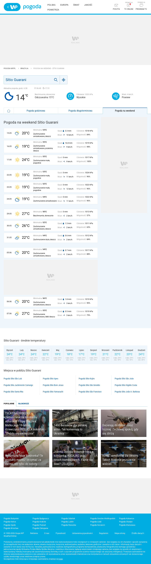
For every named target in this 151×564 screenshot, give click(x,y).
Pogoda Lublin (67, 522)
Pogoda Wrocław (11, 528)
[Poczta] (116, 7)
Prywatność (61, 533)
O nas (46, 533)
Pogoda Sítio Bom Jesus (53, 385)
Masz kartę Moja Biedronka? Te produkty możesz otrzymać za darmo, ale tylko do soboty (24, 460)
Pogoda (32, 7)
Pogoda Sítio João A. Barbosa (127, 391)
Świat (76, 5)
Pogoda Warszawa (127, 525)
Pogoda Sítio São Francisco (90, 391)
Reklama (34, 533)
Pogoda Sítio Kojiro (87, 378)
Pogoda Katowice (126, 518)
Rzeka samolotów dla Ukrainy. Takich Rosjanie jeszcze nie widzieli (120, 460)
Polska (51, 5)
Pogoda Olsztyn (125, 522)
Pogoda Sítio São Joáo (124, 378)
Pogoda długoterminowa (80, 110)
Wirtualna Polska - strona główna (12, 7)
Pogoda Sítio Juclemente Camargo (18, 385)
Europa (64, 5)
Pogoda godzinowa (36, 110)
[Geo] (63, 79)
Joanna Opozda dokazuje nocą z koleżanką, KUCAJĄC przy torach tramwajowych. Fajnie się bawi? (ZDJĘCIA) (73, 458)
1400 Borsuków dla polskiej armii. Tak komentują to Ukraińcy (70, 429)
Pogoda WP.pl (10, 68)
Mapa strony (120, 533)
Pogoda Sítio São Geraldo (89, 385)
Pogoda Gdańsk (68, 518)
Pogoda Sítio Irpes (50, 378)
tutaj (61, 559)
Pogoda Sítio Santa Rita (13, 391)
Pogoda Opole (10, 525)
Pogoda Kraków (39, 522)
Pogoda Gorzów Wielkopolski (102, 518)
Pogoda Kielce (10, 522)
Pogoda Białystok (11, 518)
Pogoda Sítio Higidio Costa (126, 385)
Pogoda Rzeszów (68, 525)
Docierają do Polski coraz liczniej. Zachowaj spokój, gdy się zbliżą (120, 429)
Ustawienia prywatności (82, 533)
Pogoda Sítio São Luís (13, 378)
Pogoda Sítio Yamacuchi (53, 391)
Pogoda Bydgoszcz (41, 518)
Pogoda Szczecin (97, 525)
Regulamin (103, 533)
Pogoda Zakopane (40, 528)
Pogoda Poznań (39, 525)
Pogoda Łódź (95, 522)
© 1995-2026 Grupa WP (14, 533)
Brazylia (25, 68)
